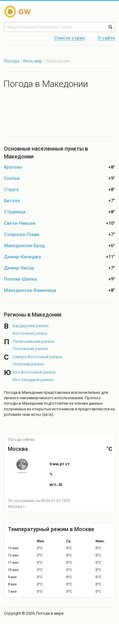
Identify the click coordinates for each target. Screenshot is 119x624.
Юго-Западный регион (33, 379)
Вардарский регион (31, 325)
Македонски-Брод (24, 246)
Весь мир (32, 61)
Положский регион (30, 348)
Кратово (13, 167)
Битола (12, 201)
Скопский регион (28, 364)
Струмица (15, 212)
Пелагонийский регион (33, 341)
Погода (11, 61)
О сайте (106, 38)
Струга (11, 189)
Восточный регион (30, 333)
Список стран (69, 38)
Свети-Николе (20, 223)
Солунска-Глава (21, 234)
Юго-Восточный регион (34, 372)
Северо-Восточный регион (37, 357)
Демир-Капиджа (22, 257)
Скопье (12, 178)
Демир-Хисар (19, 268)
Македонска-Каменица (30, 290)
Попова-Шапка (20, 279)
